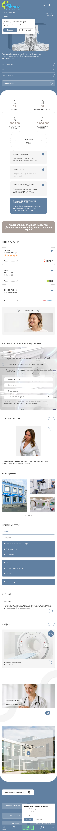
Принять (28, 819)
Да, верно (10, 30)
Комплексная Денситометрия (14, 582)
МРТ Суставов (9, 554)
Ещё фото (28, 515)
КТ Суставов (8, 563)
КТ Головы (7, 573)
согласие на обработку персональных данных (34, 401)
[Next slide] (38, 310)
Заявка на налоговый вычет (42, 823)
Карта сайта (15, 823)
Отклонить (39, 819)
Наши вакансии (15, 816)
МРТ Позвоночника (10, 549)
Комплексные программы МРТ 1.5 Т (16, 544)
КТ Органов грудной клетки (13, 568)
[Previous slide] (18, 310)
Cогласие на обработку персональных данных (36, 811)
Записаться (28, 83)
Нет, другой (26, 30)
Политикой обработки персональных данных (36, 815)
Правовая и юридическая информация (14, 806)
